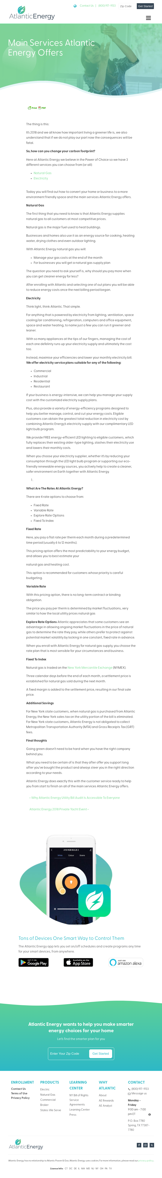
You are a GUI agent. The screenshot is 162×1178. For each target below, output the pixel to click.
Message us (139, 1093)
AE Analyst (105, 1106)
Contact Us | (88, 6)
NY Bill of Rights (78, 1095)
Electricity (41, 178)
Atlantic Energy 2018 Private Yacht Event (58, 809)
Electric (44, 1089)
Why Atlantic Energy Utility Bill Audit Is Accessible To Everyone (75, 798)
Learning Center (79, 1110)
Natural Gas (43, 173)
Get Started (145, 6)
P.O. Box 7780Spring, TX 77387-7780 (139, 1126)
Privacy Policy (20, 1098)
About (102, 1095)
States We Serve (50, 1110)
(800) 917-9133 (107, 6)
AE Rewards (106, 1100)
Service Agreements (77, 1102)
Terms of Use (19, 1093)
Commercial (48, 1100)
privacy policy (146, 1161)
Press (72, 1115)
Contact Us (18, 1089)
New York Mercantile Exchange (90, 667)
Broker (44, 1105)
